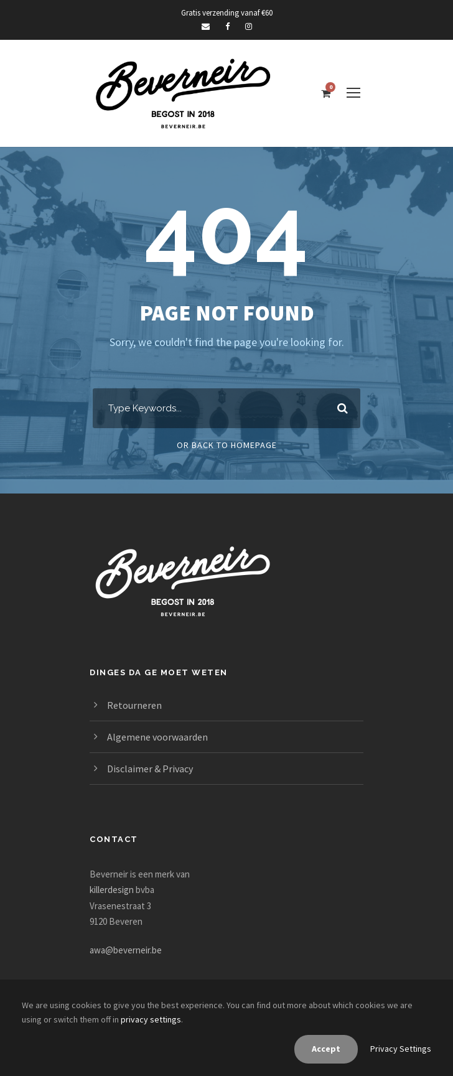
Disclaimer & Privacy (150, 768)
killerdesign (112, 890)
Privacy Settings (400, 1048)
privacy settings (151, 1019)
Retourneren (134, 705)
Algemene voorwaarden (157, 737)
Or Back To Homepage (227, 445)
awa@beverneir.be (126, 950)
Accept (326, 1048)
